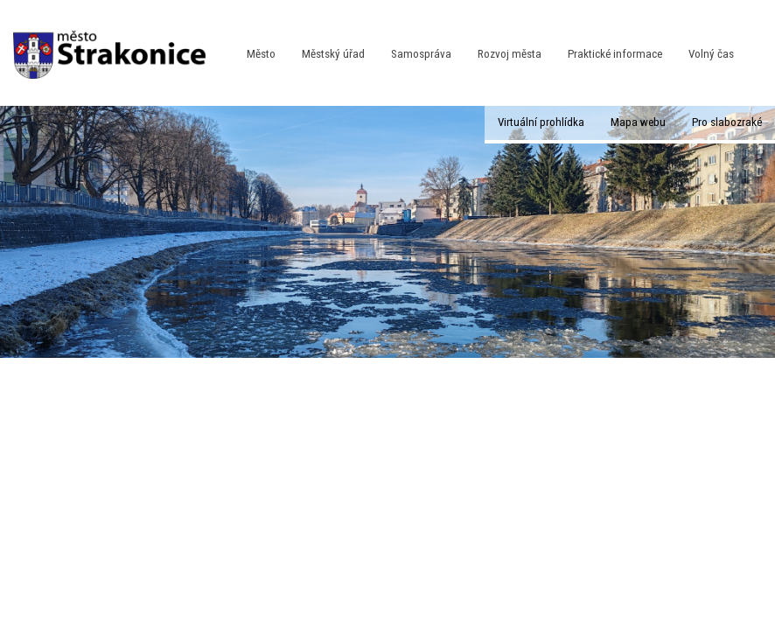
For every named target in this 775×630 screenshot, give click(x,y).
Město (261, 53)
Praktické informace (615, 53)
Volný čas (711, 53)
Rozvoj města (509, 53)
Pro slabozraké (727, 122)
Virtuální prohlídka (541, 122)
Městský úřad (333, 53)
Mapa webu (638, 122)
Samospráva (421, 53)
